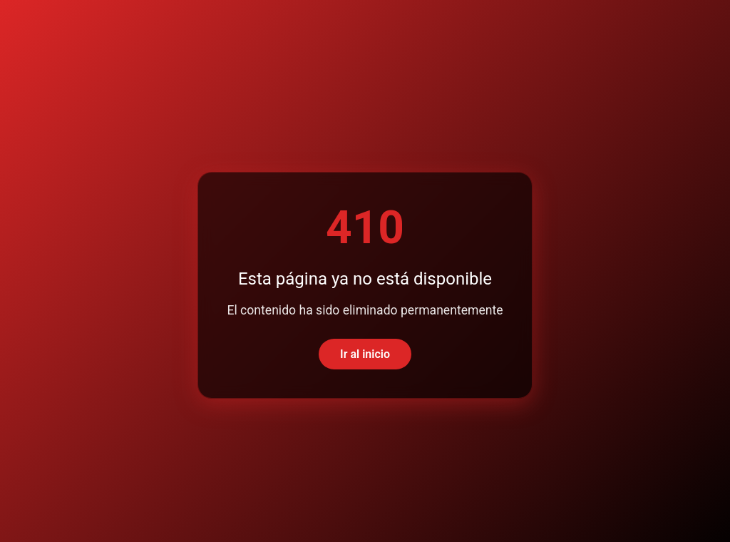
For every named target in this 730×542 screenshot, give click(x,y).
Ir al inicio (365, 354)
